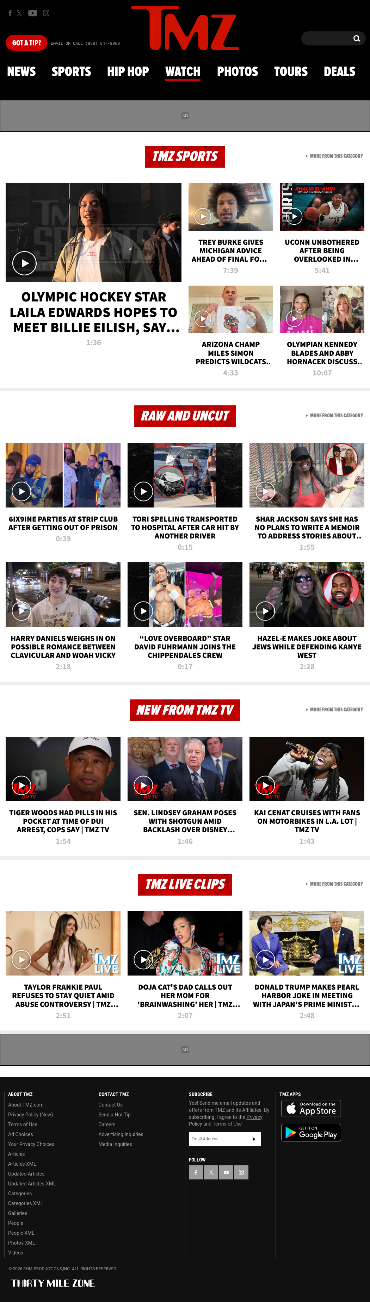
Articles (16, 1154)
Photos (237, 72)
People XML (21, 1233)
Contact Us (111, 1105)
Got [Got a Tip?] (26, 43)
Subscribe (254, 1139)
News (21, 72)
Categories (20, 1193)
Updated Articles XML (32, 1183)
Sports (71, 72)
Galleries (17, 1213)
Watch (183, 72)
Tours (291, 72)
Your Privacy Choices (31, 1144)
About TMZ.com (26, 1105)
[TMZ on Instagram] (46, 13)
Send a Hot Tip (115, 1114)
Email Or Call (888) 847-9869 (85, 43)
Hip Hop (128, 72)
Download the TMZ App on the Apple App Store (311, 1108)
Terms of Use (22, 1124)
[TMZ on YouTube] (226, 1172)
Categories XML (25, 1203)
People (15, 1223)
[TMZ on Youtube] (32, 13)
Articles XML (22, 1164)
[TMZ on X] (20, 13)
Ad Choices (20, 1134)
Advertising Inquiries (121, 1134)
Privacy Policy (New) (30, 1114)
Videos (15, 1253)
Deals (339, 72)
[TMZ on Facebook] (10, 13)
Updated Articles (26, 1174)
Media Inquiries (115, 1144)
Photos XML (21, 1243)
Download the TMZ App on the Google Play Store (311, 1133)
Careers (107, 1124)
